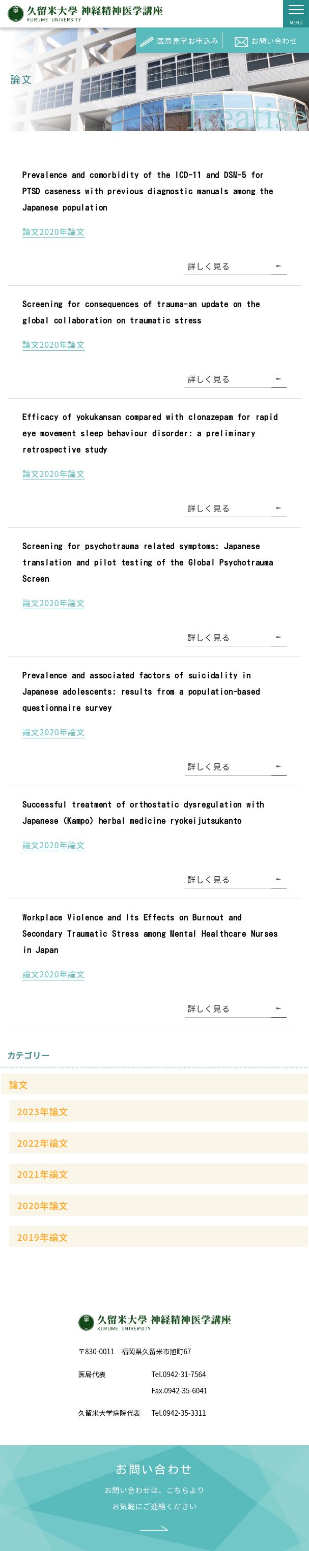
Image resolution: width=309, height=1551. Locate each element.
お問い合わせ (266, 42)
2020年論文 (43, 1205)
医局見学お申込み (178, 42)
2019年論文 (43, 1236)
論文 (19, 1084)
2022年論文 (43, 1142)
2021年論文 (43, 1173)
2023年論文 (43, 1111)
